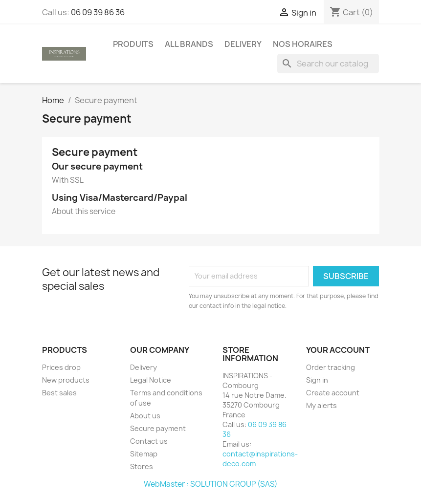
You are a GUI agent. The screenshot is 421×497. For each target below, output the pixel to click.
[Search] (328, 63)
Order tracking (330, 367)
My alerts (321, 405)
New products (65, 380)
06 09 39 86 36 (98, 12)
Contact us (149, 441)
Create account (332, 392)
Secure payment (158, 428)
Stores (141, 466)
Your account (338, 350)
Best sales (59, 392)
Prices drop (61, 367)
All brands (189, 44)
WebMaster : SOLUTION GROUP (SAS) (211, 484)
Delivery (243, 44)
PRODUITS (133, 44)
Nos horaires (302, 44)
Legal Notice (150, 380)
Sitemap (143, 453)
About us (145, 415)
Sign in (317, 380)
